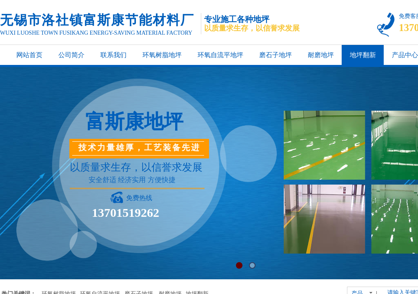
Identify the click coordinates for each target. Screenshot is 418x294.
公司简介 (71, 54)
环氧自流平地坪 (220, 54)
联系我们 (113, 54)
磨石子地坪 (275, 54)
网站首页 (29, 54)
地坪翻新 (363, 54)
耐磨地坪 (321, 54)
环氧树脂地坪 (162, 54)
